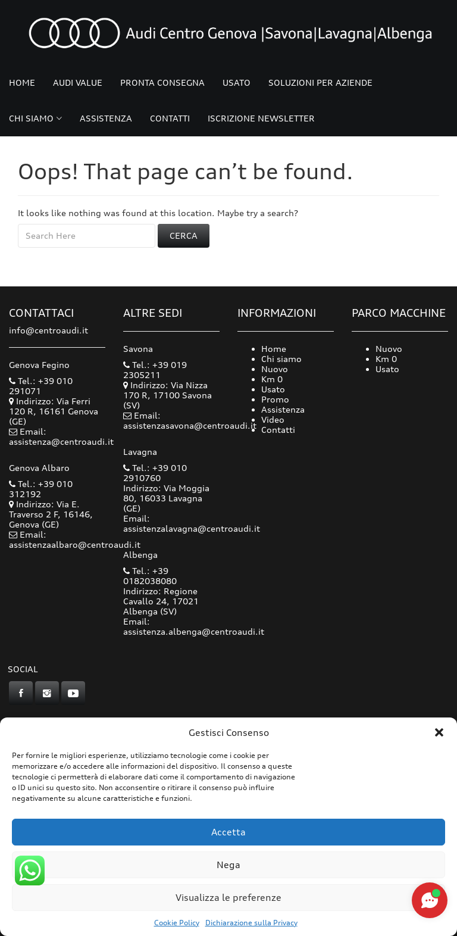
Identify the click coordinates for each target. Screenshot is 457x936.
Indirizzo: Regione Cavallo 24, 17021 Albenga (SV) (161, 601)
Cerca (184, 235)
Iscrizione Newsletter (261, 118)
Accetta (228, 832)
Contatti (170, 118)
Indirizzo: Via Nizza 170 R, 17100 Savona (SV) (167, 395)
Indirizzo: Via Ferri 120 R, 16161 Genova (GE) (53, 411)
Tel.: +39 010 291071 (41, 386)
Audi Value (77, 82)
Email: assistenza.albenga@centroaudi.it (193, 626)
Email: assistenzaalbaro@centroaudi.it (74, 539)
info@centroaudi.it (48, 330)
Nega (228, 865)
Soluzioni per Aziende (320, 82)
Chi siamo (31, 118)
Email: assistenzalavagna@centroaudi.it (191, 523)
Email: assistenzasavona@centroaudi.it (189, 420)
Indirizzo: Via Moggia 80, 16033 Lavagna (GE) (166, 498)
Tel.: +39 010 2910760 (155, 473)
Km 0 (272, 379)
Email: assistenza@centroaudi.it (61, 436)
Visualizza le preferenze (228, 897)
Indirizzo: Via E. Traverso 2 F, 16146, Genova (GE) (51, 514)
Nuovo (274, 369)
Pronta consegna (162, 82)
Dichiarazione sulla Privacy (251, 922)
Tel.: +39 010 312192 (41, 489)
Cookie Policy (176, 922)
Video (272, 419)
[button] (439, 732)
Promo (275, 399)
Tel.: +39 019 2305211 (155, 370)
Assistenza (106, 118)
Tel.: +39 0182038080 (150, 576)
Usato (237, 82)
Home (22, 82)
